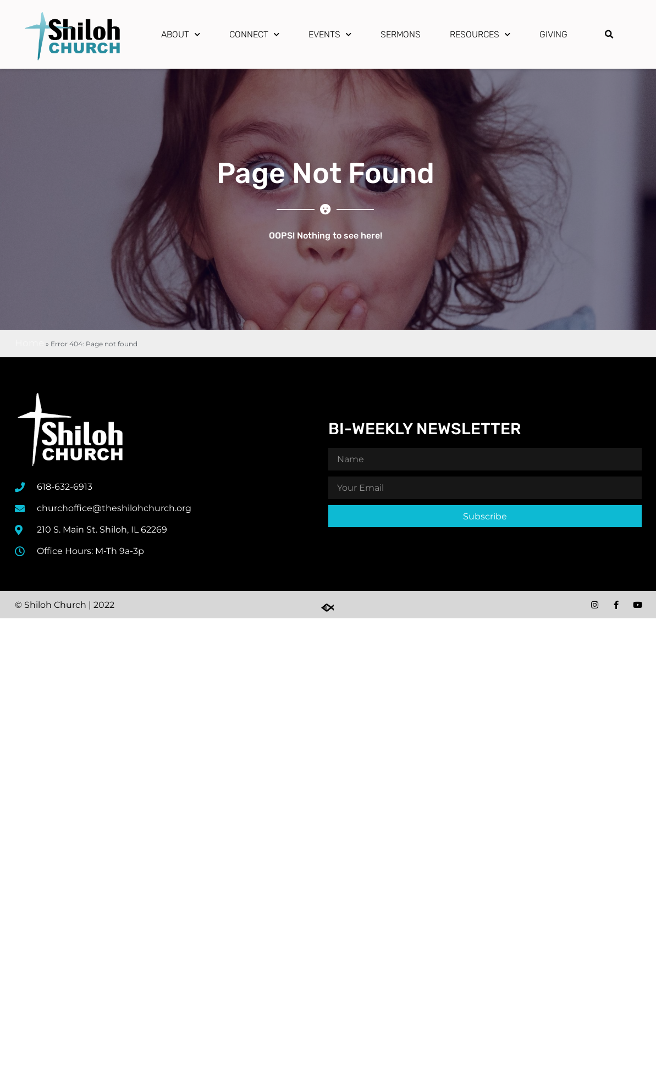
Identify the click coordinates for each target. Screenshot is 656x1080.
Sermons (401, 34)
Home (29, 342)
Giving (553, 34)
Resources (480, 34)
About (180, 34)
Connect (254, 34)
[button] (609, 34)
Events (329, 34)
